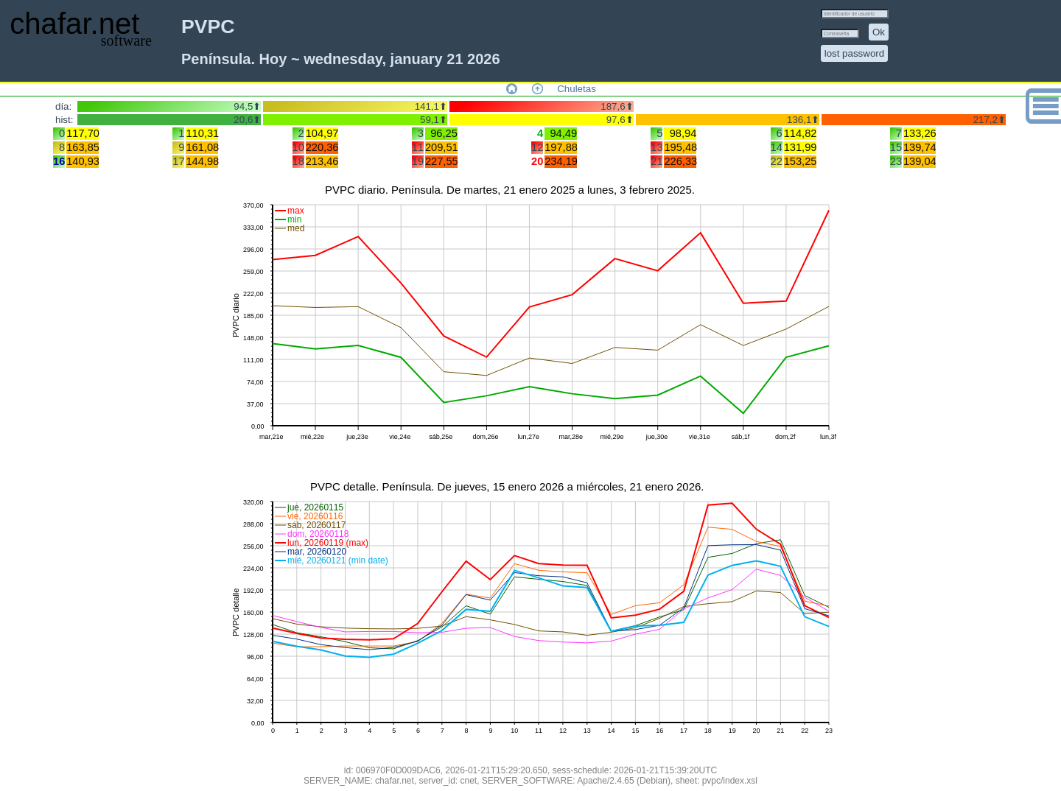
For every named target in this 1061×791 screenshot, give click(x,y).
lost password (854, 53)
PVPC (208, 26)
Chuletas (576, 88)
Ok (878, 32)
